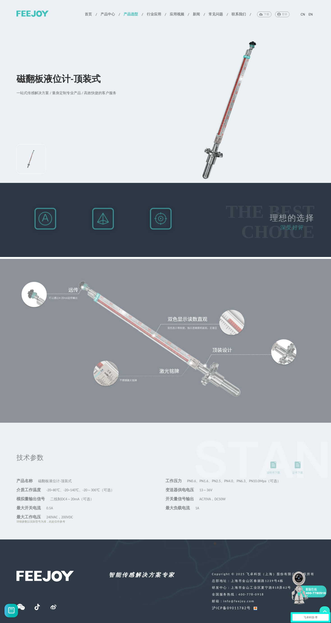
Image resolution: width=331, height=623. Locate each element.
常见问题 (216, 14)
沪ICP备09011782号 (231, 608)
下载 (264, 14)
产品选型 (131, 14)
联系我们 (239, 14)
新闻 (196, 14)
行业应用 (154, 14)
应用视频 (177, 14)
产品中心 (108, 14)
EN (310, 14)
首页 (88, 14)
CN (303, 14)
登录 (282, 14)
